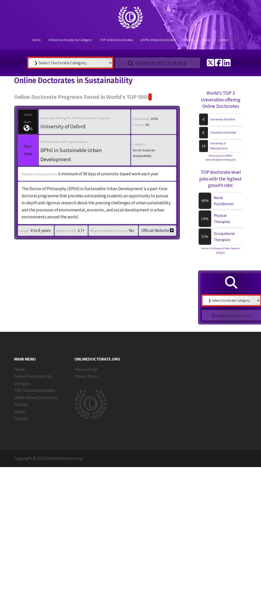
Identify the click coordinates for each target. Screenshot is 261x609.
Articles (188, 40)
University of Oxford (222, 119)
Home (36, 40)
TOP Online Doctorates (116, 40)
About (206, 40)
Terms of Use (85, 369)
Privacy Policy (86, 376)
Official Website (157, 230)
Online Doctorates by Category (70, 40)
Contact (223, 40)
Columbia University (223, 132)
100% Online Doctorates (158, 40)
